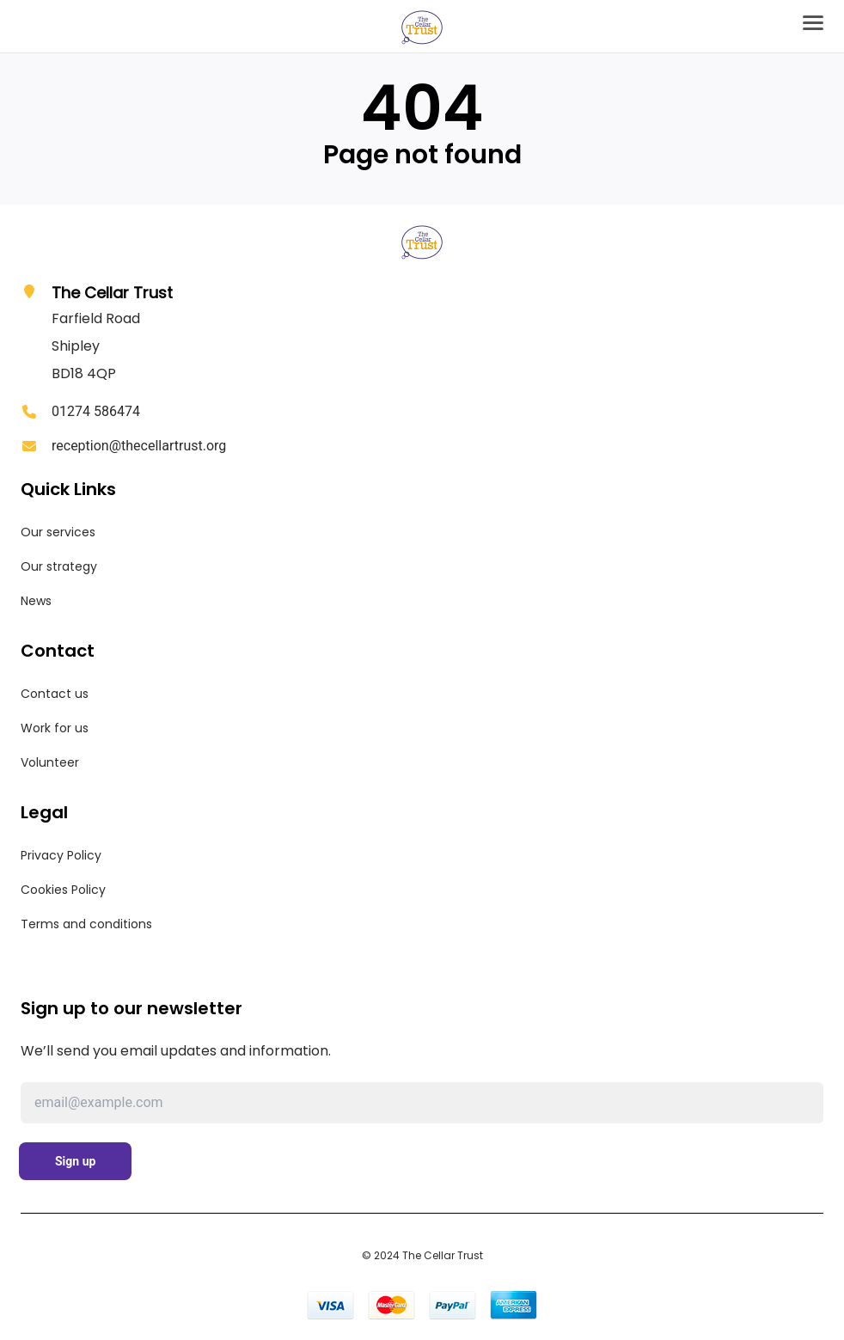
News (36, 600)
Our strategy (59, 566)
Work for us (55, 728)
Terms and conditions (86, 924)
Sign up (75, 1161)
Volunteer (50, 762)
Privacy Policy (61, 855)
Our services (58, 532)
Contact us (55, 693)
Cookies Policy (63, 889)
